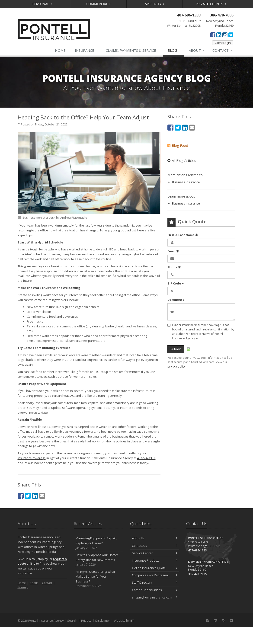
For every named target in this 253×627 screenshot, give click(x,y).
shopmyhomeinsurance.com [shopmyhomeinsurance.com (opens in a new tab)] (155, 597)
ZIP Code (175, 283)
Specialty (154, 4)
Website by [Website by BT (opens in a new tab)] (124, 620)
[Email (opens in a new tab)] (42, 495)
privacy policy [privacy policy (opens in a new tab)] (176, 366)
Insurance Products (155, 560)
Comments (175, 300)
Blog (174, 50)
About (197, 50)
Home (60, 50)
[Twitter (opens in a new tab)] (230, 34)
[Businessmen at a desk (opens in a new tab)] (38, 217)
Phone (174, 267)
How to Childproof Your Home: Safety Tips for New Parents (98, 560)
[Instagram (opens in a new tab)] (224, 34)
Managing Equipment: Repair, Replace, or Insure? (98, 543)
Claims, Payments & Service (133, 50)
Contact (222, 50)
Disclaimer (102, 620)
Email (173, 251)
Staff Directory (155, 582)
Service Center (155, 553)
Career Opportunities (155, 590)
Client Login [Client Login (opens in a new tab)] (223, 43)
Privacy (86, 620)
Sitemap (23, 587)
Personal (42, 4)
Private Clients (211, 4)
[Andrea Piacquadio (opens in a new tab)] (73, 217)
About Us (155, 538)
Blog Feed (177, 145)
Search (72, 620)
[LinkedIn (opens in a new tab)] (218, 34)
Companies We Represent (155, 575)
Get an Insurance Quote (155, 568)
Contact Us (155, 546)
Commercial (98, 4)
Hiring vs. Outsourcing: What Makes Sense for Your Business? (98, 578)
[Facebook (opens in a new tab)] (212, 34)
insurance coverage (32, 458)
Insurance (86, 50)
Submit (175, 349)
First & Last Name (182, 235)
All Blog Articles (181, 160)
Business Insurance (186, 182)
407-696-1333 (146, 458)
